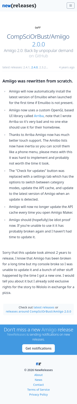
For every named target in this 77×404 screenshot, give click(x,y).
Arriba (39, 116)
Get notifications (38, 348)
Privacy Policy (38, 394)
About (38, 375)
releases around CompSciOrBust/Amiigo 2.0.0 (38, 311)
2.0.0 (38, 44)
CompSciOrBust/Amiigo (38, 36)
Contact (38, 385)
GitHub (41, 56)
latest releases (44, 307)
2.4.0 (34, 67)
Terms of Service (38, 390)
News (38, 380)
